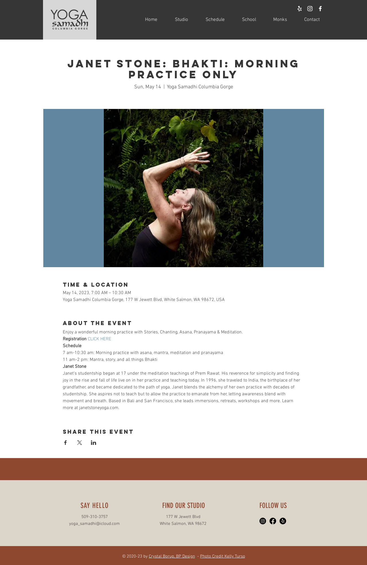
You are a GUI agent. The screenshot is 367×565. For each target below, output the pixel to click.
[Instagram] (262, 521)
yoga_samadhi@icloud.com (94, 523)
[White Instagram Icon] (310, 8)
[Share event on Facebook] (65, 442)
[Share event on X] (79, 442)
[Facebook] (273, 521)
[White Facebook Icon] (320, 8)
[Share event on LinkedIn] (93, 442)
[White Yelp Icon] (299, 8)
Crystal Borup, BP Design (172, 556)
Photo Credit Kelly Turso (222, 556)
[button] (177, 20)
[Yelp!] (283, 521)
